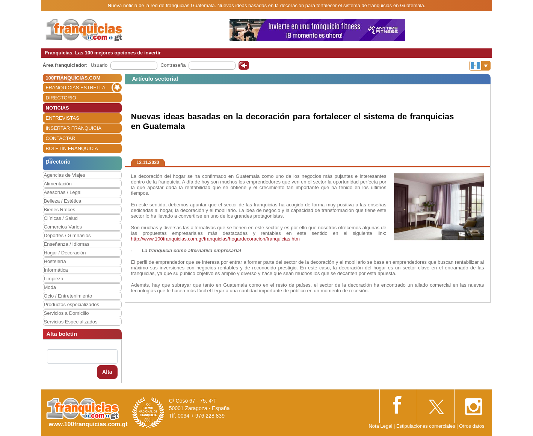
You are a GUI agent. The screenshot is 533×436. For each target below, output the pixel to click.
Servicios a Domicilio (66, 313)
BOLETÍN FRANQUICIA (72, 148)
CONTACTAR (60, 138)
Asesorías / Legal (63, 192)
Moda (50, 287)
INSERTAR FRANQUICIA (73, 128)
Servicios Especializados (71, 322)
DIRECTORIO (61, 98)
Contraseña (173, 65)
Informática (56, 270)
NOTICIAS (57, 108)
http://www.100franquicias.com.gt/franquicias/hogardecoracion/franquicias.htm (215, 239)
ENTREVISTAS (62, 118)
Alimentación (58, 183)
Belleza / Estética (63, 201)
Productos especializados (71, 304)
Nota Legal (380, 426)
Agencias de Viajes (64, 175)
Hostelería (55, 261)
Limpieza (53, 278)
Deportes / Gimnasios (67, 235)
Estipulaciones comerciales (426, 426)
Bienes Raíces (59, 209)
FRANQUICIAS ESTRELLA (76, 87)
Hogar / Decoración (65, 253)
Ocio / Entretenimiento (68, 296)
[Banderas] (480, 66)
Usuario (99, 65)
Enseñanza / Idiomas (66, 244)
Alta (107, 372)
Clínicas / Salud (61, 218)
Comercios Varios (63, 227)
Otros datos (471, 426)
